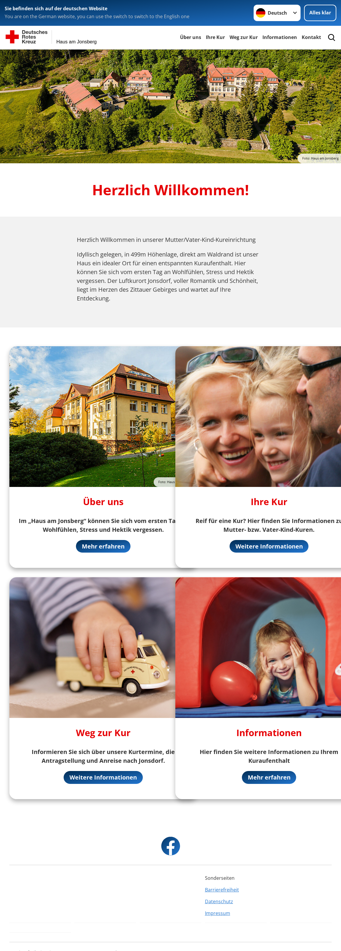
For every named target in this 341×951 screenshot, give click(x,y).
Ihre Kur (215, 37)
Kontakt (311, 37)
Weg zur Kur (244, 37)
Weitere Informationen (103, 778)
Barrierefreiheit (222, 890)
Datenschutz (219, 902)
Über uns (190, 37)
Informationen (279, 37)
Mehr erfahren (103, 546)
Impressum (217, 913)
